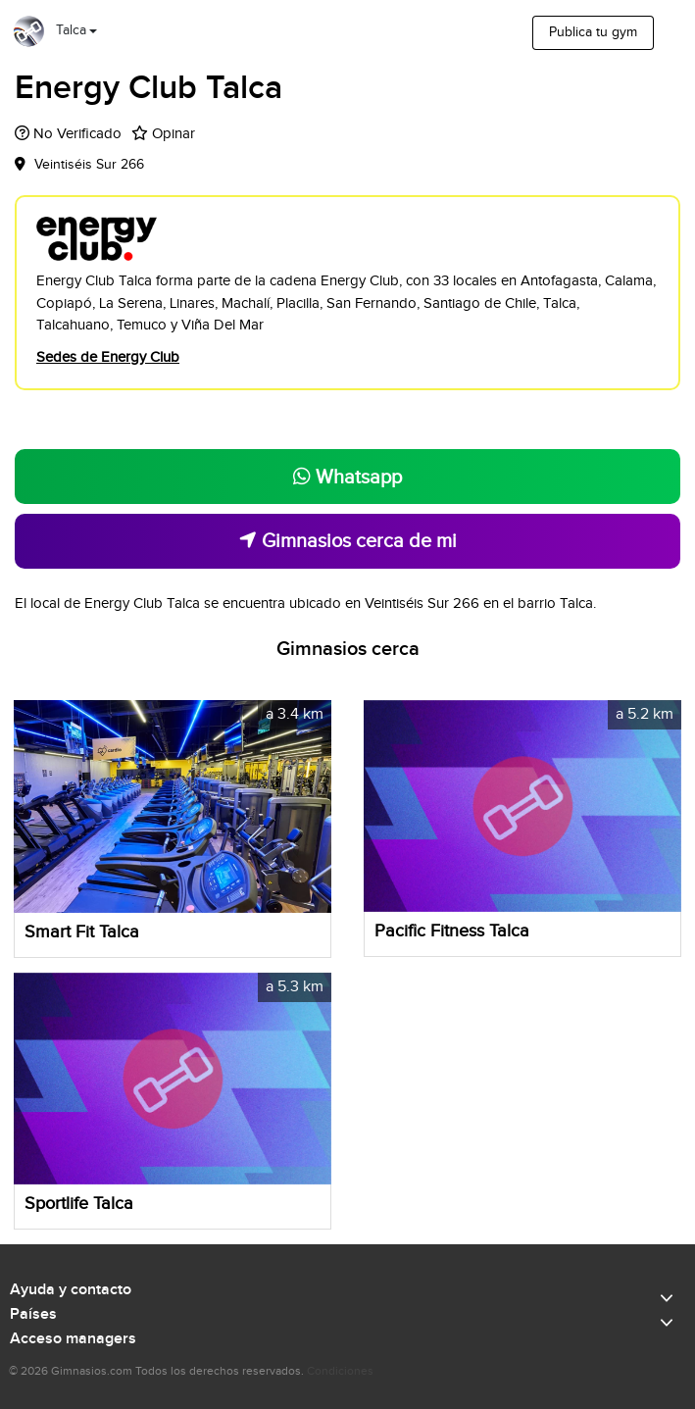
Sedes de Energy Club (107, 357)
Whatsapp (347, 477)
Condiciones (340, 1371)
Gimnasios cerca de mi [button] (348, 541)
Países (33, 1315)
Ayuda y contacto (70, 1290)
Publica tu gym (593, 32)
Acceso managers (73, 1339)
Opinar (173, 134)
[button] (313, 806)
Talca (71, 30)
